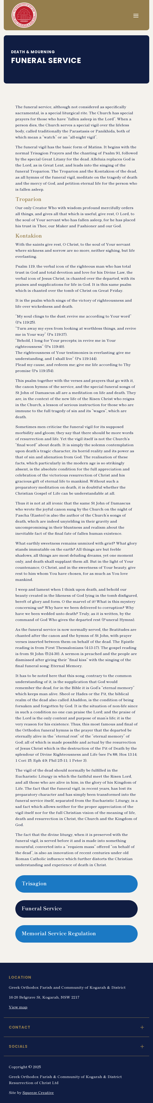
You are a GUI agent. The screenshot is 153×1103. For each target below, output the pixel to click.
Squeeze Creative (38, 1092)
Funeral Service (42, 908)
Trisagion (34, 883)
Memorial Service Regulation (59, 933)
